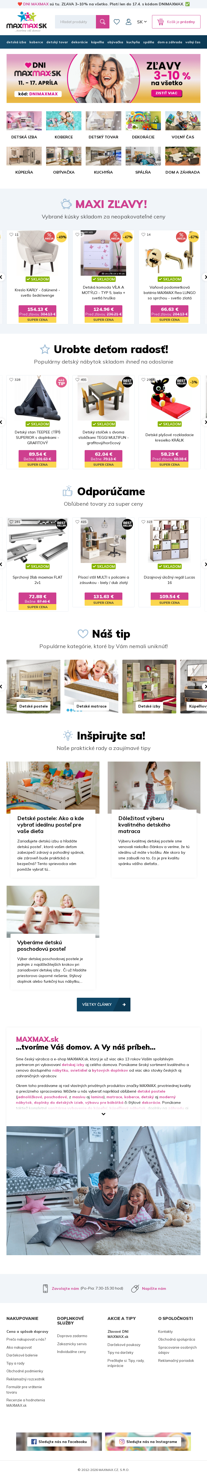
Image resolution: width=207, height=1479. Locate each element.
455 (83, 380)
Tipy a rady (15, 1363)
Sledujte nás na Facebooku (63, 1441)
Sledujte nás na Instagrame (151, 1441)
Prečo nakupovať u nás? (26, 1339)
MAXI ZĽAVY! (111, 204)
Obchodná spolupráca (176, 1339)
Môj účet (128, 21)
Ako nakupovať (19, 1347)
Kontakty (165, 1331)
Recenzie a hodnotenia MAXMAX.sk (25, 1403)
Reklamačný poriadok (176, 1360)
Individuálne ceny (71, 1351)
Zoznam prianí (116, 21)
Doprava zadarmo (72, 1336)
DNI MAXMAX (36, 4)
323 (149, 522)
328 (17, 380)
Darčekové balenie (22, 1355)
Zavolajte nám (65, 1288)
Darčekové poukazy (124, 1344)
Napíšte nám (154, 1288)
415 (83, 522)
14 (148, 234)
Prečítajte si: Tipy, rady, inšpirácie (126, 1363)
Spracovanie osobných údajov (177, 1350)
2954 (150, 380)
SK (140, 21)
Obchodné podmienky (24, 1371)
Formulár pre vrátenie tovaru (24, 1389)
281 (17, 522)
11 (16, 234)
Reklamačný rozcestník (25, 1379)
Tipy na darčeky (120, 1352)
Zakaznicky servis (72, 1344)
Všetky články (97, 1004)
